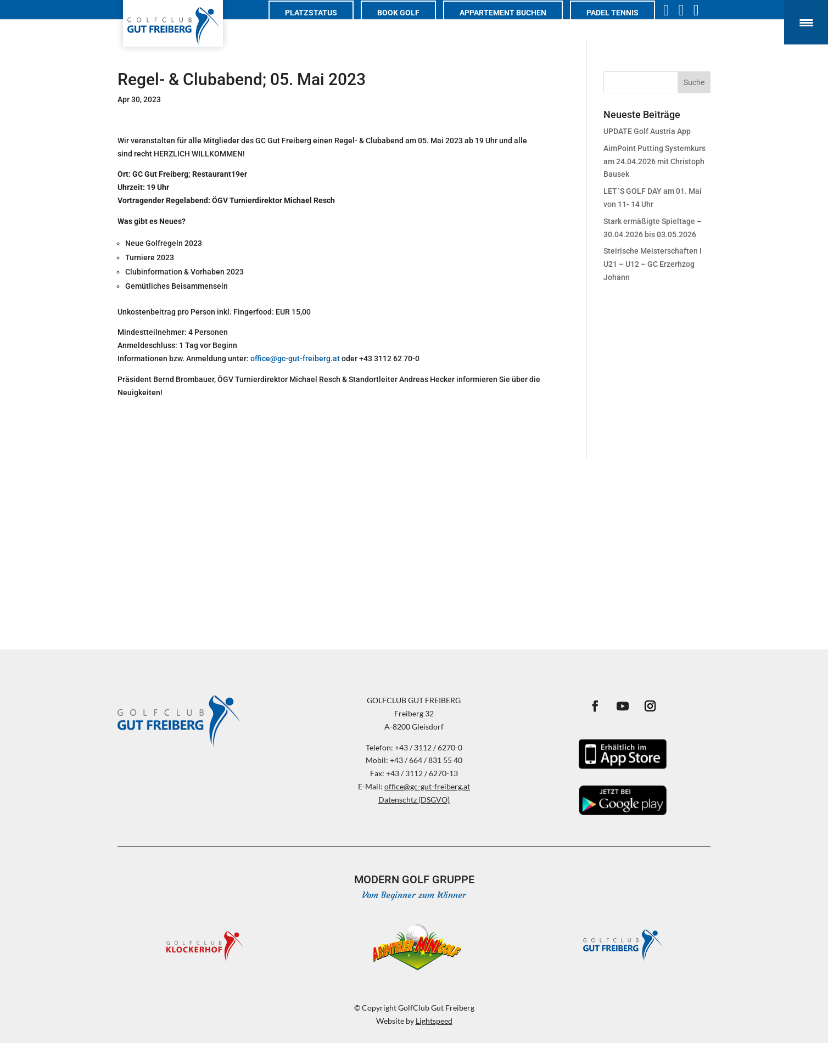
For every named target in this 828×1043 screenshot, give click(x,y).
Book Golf (409, 25)
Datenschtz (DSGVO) (414, 799)
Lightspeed (434, 1020)
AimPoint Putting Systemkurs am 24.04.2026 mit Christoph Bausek (654, 161)
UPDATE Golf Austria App (647, 131)
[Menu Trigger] (806, 22)
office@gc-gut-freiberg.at (295, 358)
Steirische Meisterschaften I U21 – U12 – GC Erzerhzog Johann (652, 264)
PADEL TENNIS (623, 25)
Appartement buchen (514, 25)
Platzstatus (322, 25)
